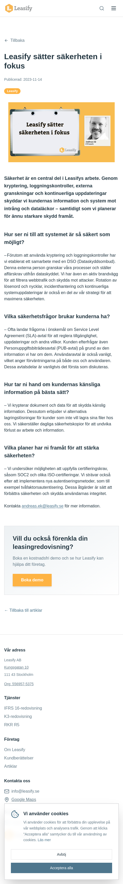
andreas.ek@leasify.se (43, 506)
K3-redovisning (18, 716)
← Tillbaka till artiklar (23, 610)
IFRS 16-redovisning (23, 708)
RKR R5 (11, 725)
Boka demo (32, 580)
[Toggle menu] (113, 8)
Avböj (61, 854)
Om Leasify (14, 749)
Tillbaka (14, 40)
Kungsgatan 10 (16, 667)
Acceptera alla (61, 868)
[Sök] (101, 8)
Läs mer (44, 840)
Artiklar (10, 766)
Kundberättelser (18, 758)
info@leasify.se (25, 791)
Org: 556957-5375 (19, 684)
